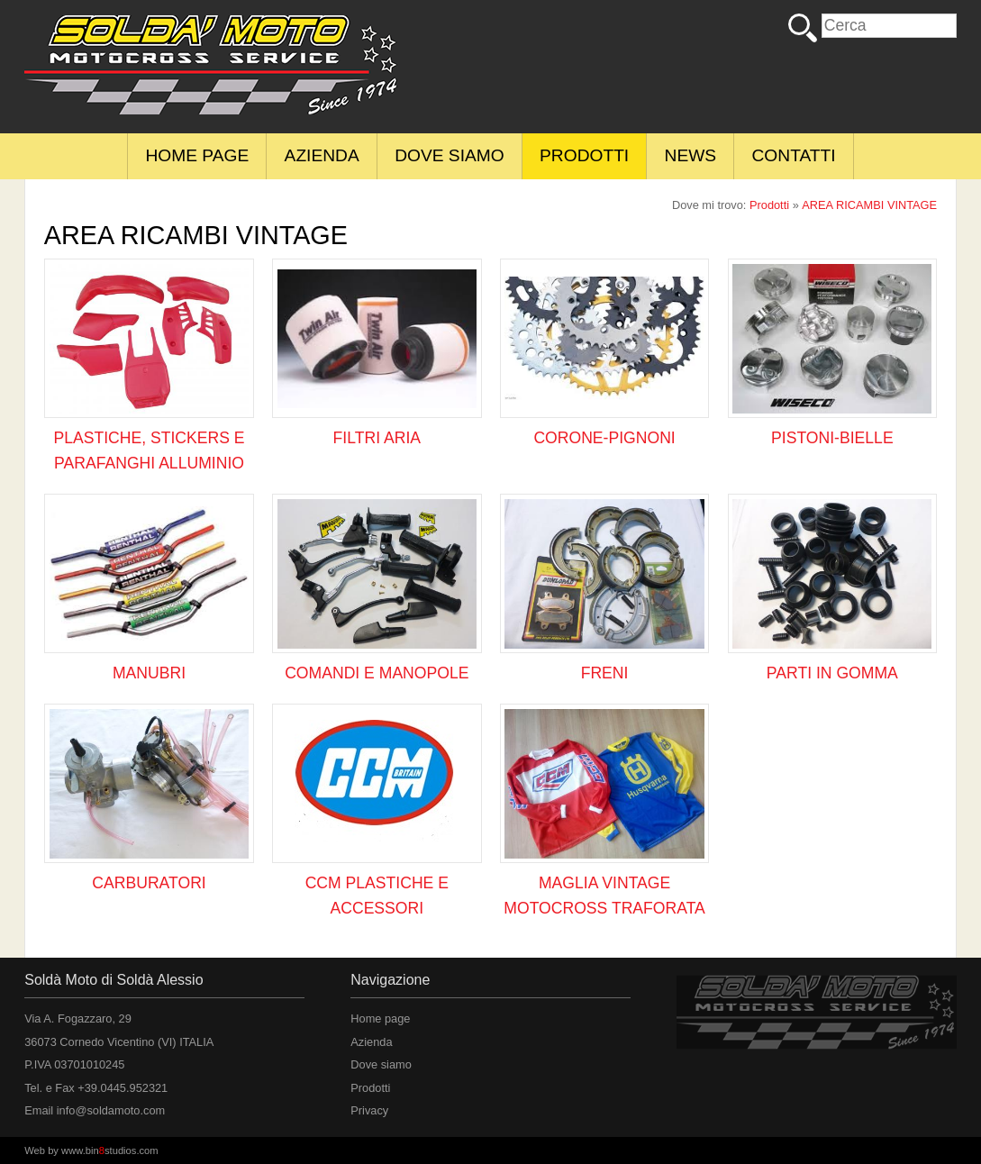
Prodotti (584, 155)
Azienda (322, 155)
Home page (197, 155)
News (691, 155)
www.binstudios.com (110, 1150)
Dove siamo (449, 155)
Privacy (369, 1110)
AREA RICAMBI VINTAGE (869, 205)
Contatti (794, 155)
